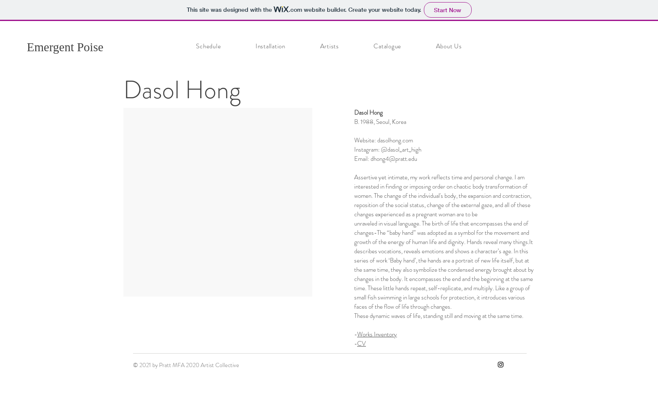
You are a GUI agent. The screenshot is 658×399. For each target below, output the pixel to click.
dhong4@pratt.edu (394, 158)
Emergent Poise (65, 47)
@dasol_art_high (401, 149)
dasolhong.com (395, 140)
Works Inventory (377, 334)
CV (361, 343)
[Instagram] (500, 364)
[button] (217, 202)
